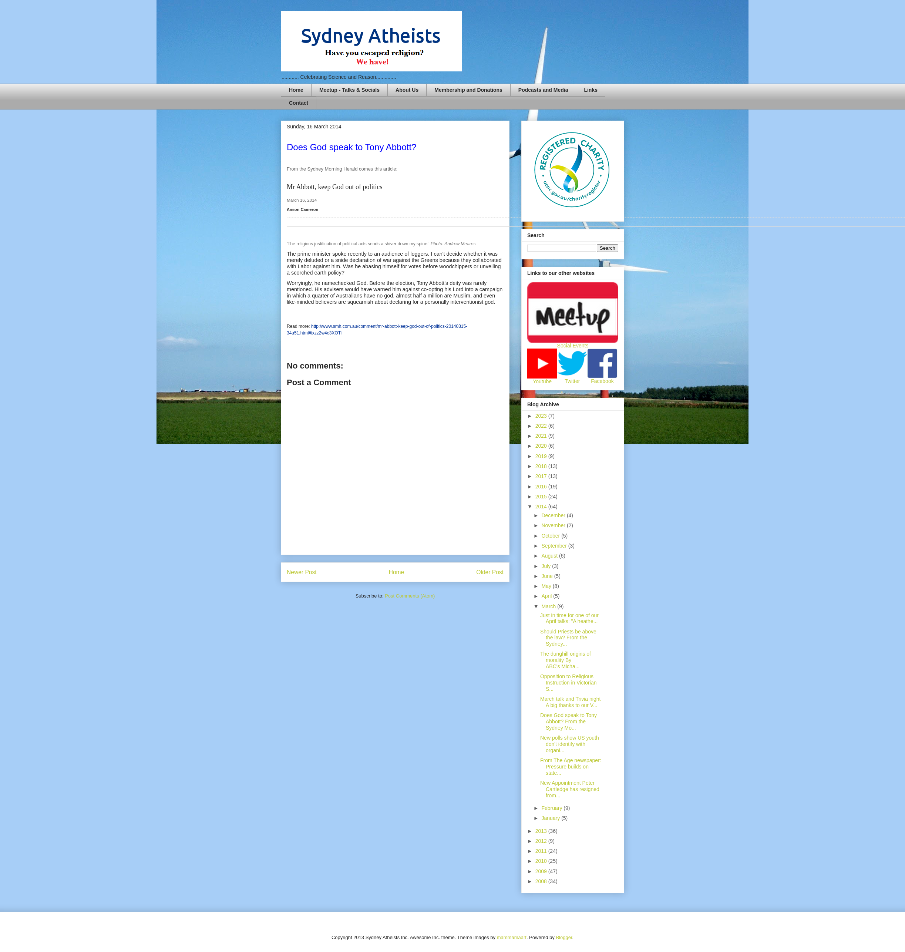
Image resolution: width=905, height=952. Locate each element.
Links (591, 90)
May (546, 586)
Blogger (564, 937)
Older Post (490, 572)
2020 (541, 446)
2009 (541, 871)
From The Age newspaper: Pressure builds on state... (570, 766)
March (549, 606)
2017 (541, 476)
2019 (541, 456)
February (552, 808)
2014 (541, 506)
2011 (541, 851)
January (551, 818)
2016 (541, 487)
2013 (541, 831)
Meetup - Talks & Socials (349, 90)
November (553, 525)
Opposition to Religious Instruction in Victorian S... (568, 682)
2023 (541, 416)
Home (296, 90)
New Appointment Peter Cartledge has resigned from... (569, 789)
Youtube (542, 381)
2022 (541, 426)
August (550, 556)
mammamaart (511, 937)
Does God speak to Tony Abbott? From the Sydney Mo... (568, 721)
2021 (541, 436)
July (546, 566)
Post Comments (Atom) (410, 596)
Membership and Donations (468, 90)
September (554, 546)
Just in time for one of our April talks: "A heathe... (569, 618)
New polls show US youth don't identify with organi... (569, 744)
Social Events (573, 346)
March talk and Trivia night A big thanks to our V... (570, 702)
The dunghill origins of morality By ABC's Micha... (565, 660)
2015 (541, 496)
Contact (298, 103)
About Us (407, 90)
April (547, 596)
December (553, 515)
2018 (541, 466)
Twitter (572, 381)
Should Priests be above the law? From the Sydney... (568, 638)
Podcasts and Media (543, 90)
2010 (541, 861)
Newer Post (302, 572)
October (551, 536)
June (547, 576)
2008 (541, 881)
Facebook (602, 381)
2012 (541, 841)
